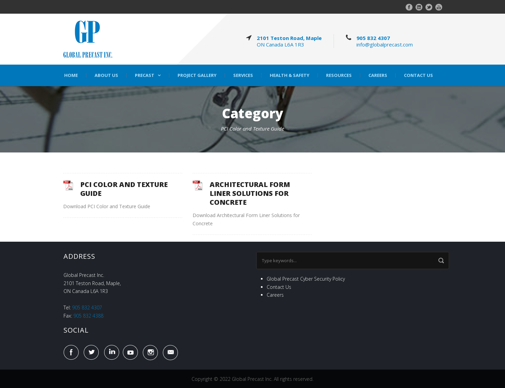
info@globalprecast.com (384, 44)
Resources (339, 75)
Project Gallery (197, 75)
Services (243, 75)
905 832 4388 (88, 315)
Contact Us (418, 75)
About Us (106, 75)
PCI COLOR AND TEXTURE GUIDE (124, 189)
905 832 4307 (373, 38)
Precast (144, 75)
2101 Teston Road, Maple (289, 38)
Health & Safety (289, 75)
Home (71, 75)
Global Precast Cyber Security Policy (306, 279)
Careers (377, 75)
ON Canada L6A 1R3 (280, 44)
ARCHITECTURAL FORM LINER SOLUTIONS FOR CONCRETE (250, 193)
